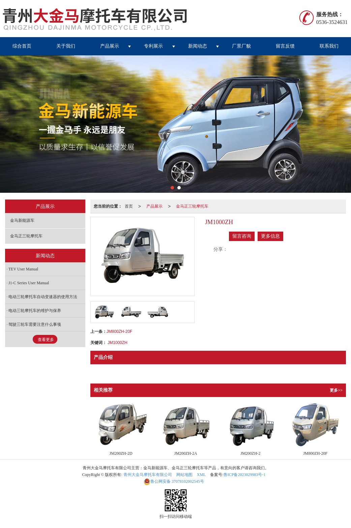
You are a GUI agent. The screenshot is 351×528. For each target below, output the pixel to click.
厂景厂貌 (241, 46)
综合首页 (21, 46)
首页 (129, 206)
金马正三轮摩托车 (192, 206)
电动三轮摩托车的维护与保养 (34, 310)
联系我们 (329, 46)
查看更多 (46, 339)
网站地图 (184, 474)
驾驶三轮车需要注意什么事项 (34, 324)
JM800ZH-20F (120, 331)
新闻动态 (197, 46)
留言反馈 (285, 46)
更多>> (336, 390)
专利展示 (153, 46)
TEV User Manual (23, 269)
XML (201, 474)
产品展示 (109, 46)
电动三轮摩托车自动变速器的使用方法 (42, 296)
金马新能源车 (22, 220)
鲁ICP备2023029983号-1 (245, 474)
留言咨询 (241, 236)
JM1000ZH (117, 342)
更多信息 (270, 236)
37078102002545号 (174, 481)
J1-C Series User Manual (28, 283)
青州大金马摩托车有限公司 (147, 474)
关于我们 (65, 46)
